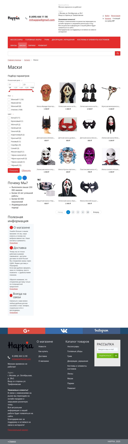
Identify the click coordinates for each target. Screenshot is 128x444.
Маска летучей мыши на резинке (92, 201)
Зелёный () (16, 128)
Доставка (43, 356)
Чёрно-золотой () (18, 155)
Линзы (70, 374)
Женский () (16, 106)
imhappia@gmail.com (42, 20)
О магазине (44, 361)
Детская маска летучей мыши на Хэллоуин (96, 138)
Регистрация (115, 16)
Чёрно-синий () (18, 162)
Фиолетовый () (17, 152)
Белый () (15, 118)
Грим (69, 356)
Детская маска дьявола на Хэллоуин (71, 138)
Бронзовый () (17, 121)
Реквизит (71, 388)
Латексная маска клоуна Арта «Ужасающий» (53, 169)
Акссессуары (73, 346)
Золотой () (15, 131)
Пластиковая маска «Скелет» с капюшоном (96, 169)
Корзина (108, 18)
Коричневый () (17, 135)
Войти (107, 16)
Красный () (16, 138)
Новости (42, 346)
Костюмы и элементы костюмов (77, 367)
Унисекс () (16, 109)
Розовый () (16, 141)
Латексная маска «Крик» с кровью (71, 201)
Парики (70, 383)
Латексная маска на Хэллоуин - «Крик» (72, 106)
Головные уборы (74, 351)
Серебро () (16, 145)
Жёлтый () (15, 124)
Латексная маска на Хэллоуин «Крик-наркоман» (98, 106)
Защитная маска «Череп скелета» (49, 201)
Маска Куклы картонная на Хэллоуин (72, 169)
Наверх (12, 441)
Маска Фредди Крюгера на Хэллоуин (50, 106)
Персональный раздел (18, 430)
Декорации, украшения (77, 361)
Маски (70, 379)
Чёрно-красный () (19, 158)
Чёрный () (16, 165)
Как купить (43, 351)
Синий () (15, 148)
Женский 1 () (17, 99)
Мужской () (16, 103)
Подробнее (14, 243)
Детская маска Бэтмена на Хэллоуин (50, 138)
